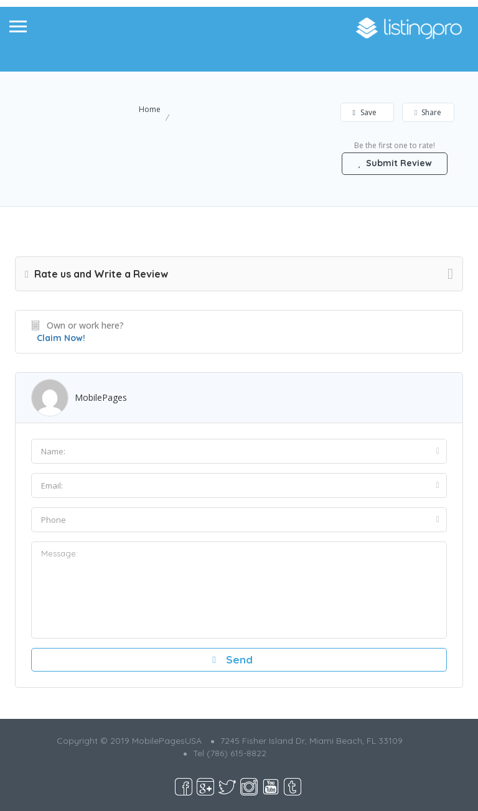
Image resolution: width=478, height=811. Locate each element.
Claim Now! (61, 338)
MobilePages (101, 397)
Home (150, 109)
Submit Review (394, 163)
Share (428, 112)
